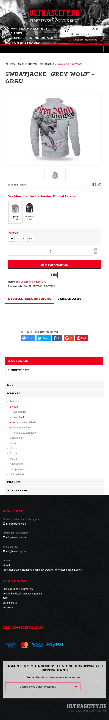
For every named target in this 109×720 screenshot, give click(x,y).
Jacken (14, 443)
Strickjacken (17, 437)
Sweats (33, 64)
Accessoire (16, 463)
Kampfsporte (17, 469)
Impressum (9, 607)
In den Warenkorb (54, 264)
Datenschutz (10, 602)
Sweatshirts (19, 411)
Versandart (69, 299)
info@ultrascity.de (16, 523)
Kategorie (18, 361)
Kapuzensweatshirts (24, 422)
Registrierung (91, 40)
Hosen (13, 448)
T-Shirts (14, 401)
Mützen (14, 458)
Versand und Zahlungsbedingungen (22, 593)
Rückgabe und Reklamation (18, 589)
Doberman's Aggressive (33, 281)
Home (12, 64)
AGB (5, 598)
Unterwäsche (17, 474)
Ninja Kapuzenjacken (24, 432)
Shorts (13, 453)
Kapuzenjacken (21, 427)
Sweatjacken (47, 64)
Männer (22, 64)
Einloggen (78, 40)
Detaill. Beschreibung (30, 299)
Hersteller (19, 370)
